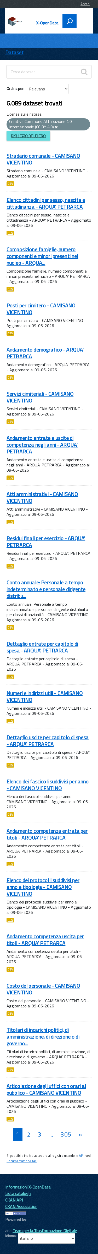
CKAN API (14, 1200)
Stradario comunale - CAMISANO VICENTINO (43, 159)
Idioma (10, 1235)
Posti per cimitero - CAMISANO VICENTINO (41, 308)
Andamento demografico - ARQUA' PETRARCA (45, 353)
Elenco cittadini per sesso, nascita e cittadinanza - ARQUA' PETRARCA (46, 203)
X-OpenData (47, 23)
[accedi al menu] (83, 21)
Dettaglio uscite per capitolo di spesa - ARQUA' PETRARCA (48, 740)
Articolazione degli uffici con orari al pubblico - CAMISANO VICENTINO (46, 1089)
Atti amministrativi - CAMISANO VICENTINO (42, 497)
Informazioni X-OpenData (27, 1187)
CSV (10, 183)
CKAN (14, 1225)
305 (66, 1134)
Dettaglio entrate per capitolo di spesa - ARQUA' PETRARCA (42, 647)
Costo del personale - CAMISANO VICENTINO (43, 989)
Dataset (14, 52)
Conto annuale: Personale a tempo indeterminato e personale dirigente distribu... (46, 589)
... (51, 1134)
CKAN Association (21, 1206)
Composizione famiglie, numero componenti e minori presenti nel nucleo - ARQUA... (42, 256)
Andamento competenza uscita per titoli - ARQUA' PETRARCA (45, 939)
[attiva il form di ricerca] (69, 21)
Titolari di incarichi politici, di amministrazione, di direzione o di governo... (43, 1036)
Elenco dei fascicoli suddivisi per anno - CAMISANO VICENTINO (48, 784)
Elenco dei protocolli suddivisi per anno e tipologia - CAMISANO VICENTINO (43, 887)
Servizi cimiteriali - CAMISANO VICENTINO (40, 397)
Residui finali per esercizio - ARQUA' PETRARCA (46, 541)
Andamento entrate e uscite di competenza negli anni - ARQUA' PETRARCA (42, 445)
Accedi (85, 3)
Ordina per (15, 88)
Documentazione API (22, 1161)
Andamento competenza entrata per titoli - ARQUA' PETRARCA (47, 834)
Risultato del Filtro (28, 135)
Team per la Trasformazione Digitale (45, 1230)
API (81, 1155)
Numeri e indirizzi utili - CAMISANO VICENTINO (45, 696)
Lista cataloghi (18, 1193)
